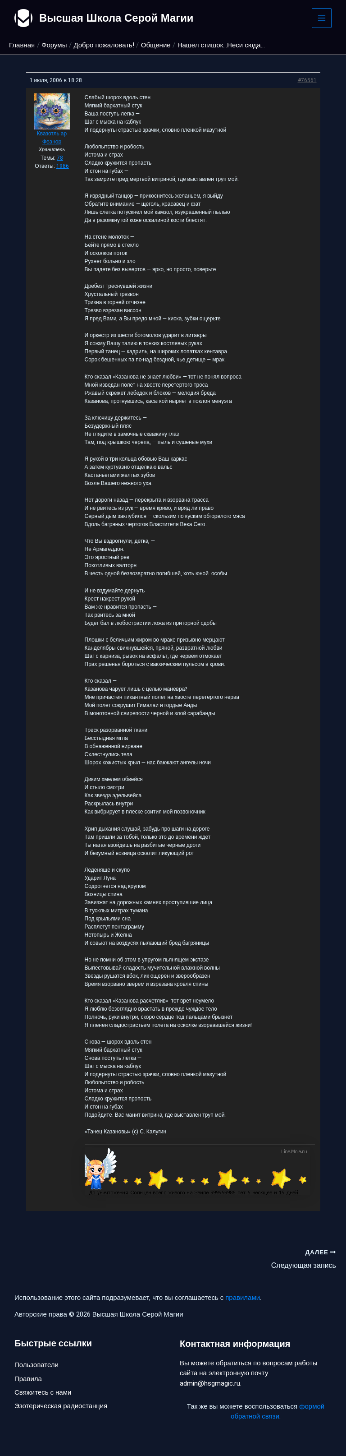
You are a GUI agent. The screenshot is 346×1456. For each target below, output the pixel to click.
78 (60, 158)
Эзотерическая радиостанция (60, 1406)
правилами (242, 1298)
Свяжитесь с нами (42, 1393)
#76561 (307, 80)
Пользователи (36, 1365)
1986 (62, 166)
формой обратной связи (277, 1411)
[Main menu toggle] (322, 18)
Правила (28, 1379)
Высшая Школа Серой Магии (117, 18)
